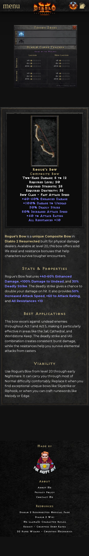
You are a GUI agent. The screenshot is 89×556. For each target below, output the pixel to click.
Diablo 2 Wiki (44, 517)
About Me (44, 487)
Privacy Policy (45, 492)
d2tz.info (72, 85)
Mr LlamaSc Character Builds (44, 522)
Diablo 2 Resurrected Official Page (44, 512)
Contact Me (44, 497)
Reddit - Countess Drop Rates (44, 526)
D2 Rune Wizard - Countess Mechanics (44, 531)
